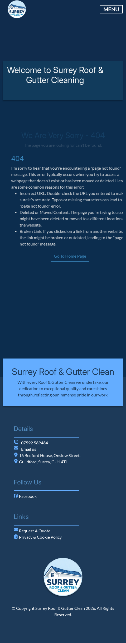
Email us (28, 448)
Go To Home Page (84, 255)
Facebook (25, 496)
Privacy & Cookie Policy (40, 536)
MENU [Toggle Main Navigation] (111, 9)
